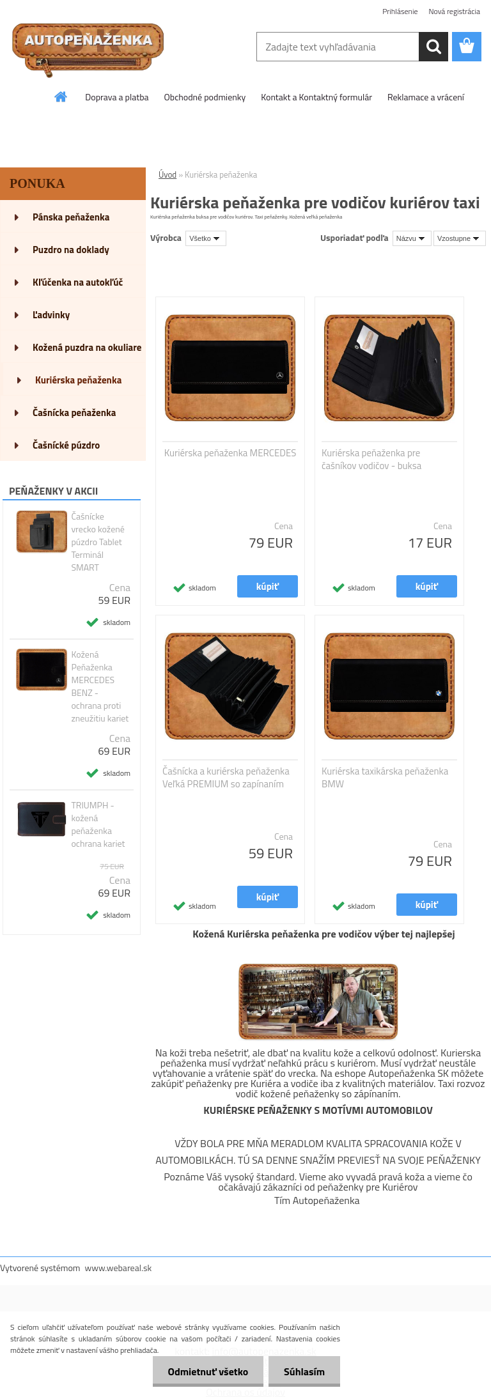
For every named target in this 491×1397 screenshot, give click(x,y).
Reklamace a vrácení (425, 97)
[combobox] (412, 238)
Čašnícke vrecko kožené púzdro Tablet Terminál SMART (97, 542)
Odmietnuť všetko (206, 1371)
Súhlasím (303, 1371)
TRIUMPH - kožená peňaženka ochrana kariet (98, 824)
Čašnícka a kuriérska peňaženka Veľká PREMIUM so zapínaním (226, 778)
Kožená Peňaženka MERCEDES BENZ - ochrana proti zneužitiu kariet (100, 686)
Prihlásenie (399, 11)
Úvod (167, 174)
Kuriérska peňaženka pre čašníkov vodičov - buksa (371, 459)
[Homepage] (61, 96)
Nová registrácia (454, 11)
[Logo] (88, 47)
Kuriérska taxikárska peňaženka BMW (385, 778)
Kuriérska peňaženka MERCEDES (230, 453)
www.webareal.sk (118, 1267)
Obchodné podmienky (205, 97)
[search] (433, 46)
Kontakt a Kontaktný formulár (316, 97)
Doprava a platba (116, 97)
